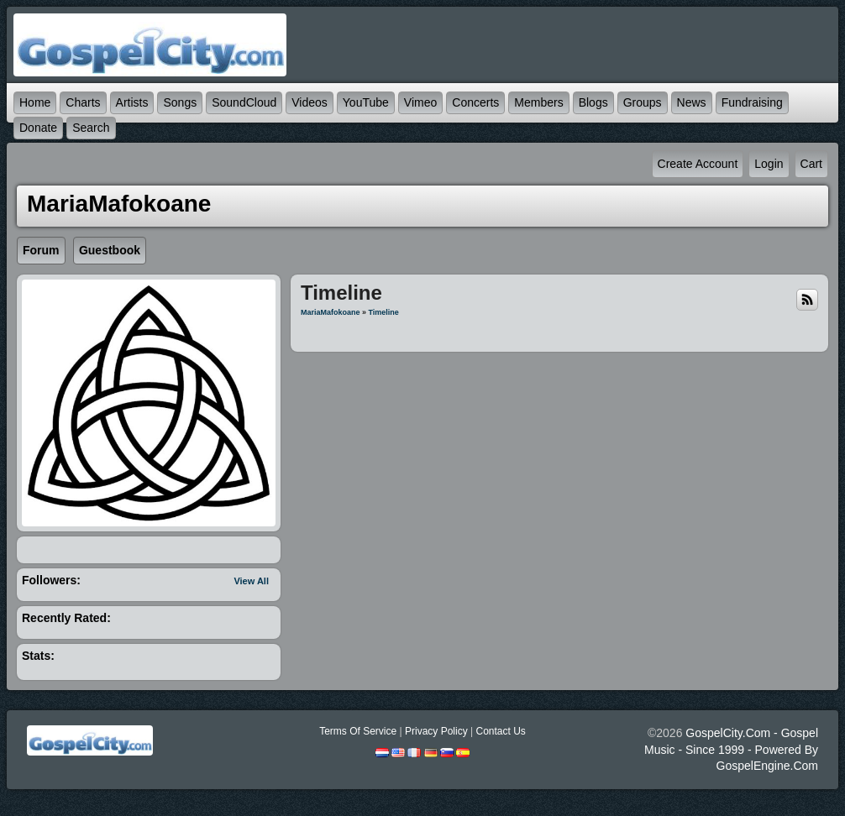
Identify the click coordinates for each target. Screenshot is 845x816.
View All (251, 581)
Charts (83, 102)
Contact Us (500, 731)
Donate (38, 127)
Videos (309, 102)
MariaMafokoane (330, 312)
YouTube (366, 102)
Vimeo (420, 102)
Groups (642, 102)
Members (538, 102)
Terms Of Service (357, 731)
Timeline (384, 312)
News (691, 102)
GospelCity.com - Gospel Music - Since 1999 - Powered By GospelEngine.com (731, 749)
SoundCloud (244, 102)
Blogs (593, 102)
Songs (180, 102)
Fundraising (752, 102)
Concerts (475, 102)
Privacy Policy (436, 731)
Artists (132, 102)
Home (34, 102)
